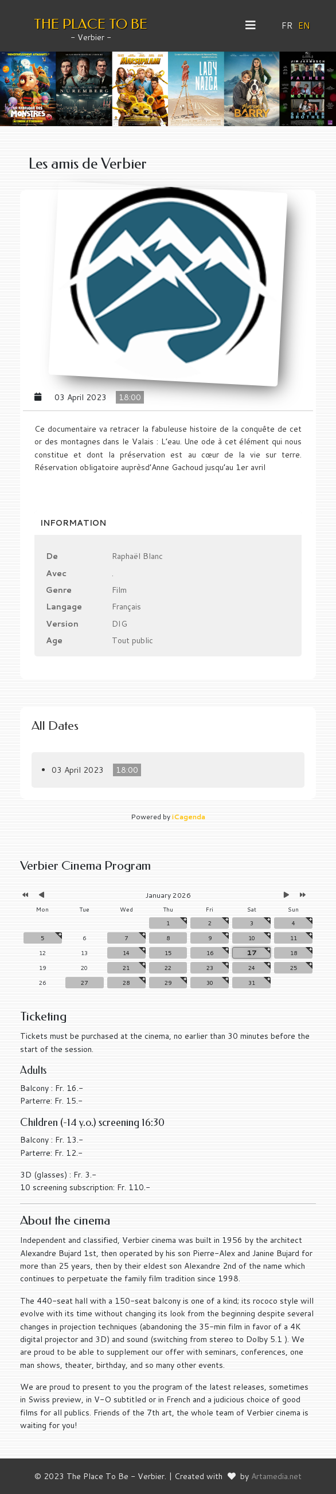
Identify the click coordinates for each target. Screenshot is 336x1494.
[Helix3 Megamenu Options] (254, 25)
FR (287, 25)
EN (304, 25)
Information (73, 523)
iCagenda (188, 817)
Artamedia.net (276, 1476)
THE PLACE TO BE (90, 24)
